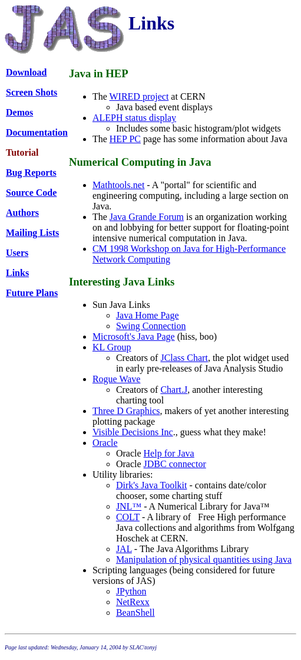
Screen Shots (31, 92)
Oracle (105, 443)
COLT (128, 517)
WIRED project (138, 96)
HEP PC (125, 139)
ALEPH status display (134, 118)
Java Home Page (147, 315)
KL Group (111, 347)
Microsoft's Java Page (133, 336)
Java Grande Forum (147, 217)
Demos (19, 112)
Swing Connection (151, 326)
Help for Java (169, 453)
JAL (124, 549)
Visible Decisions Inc (132, 432)
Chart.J (173, 390)
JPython (131, 591)
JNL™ (128, 506)
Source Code (31, 193)
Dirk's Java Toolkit (151, 485)
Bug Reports (31, 173)
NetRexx (133, 602)
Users (17, 253)
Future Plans (32, 293)
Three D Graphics (126, 411)
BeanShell (135, 613)
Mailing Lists (32, 233)
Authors (22, 213)
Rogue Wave (116, 379)
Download (26, 72)
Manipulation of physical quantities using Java (204, 559)
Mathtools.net (118, 185)
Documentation (37, 132)
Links (17, 273)
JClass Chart (183, 358)
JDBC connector (175, 464)
